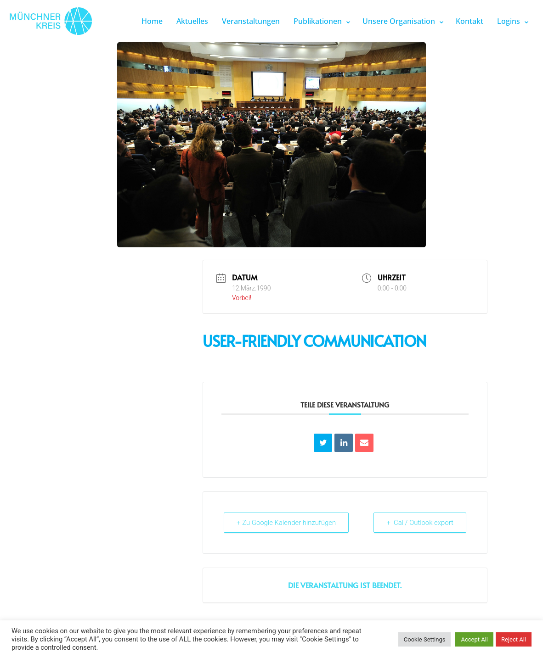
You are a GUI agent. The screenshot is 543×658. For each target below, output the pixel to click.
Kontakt (469, 21)
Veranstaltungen (251, 21)
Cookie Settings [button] (425, 639)
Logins (508, 21)
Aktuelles (192, 21)
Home (152, 21)
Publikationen (318, 21)
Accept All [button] (474, 639)
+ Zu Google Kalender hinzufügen (287, 523)
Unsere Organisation (398, 21)
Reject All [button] (513, 639)
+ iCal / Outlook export (419, 523)
